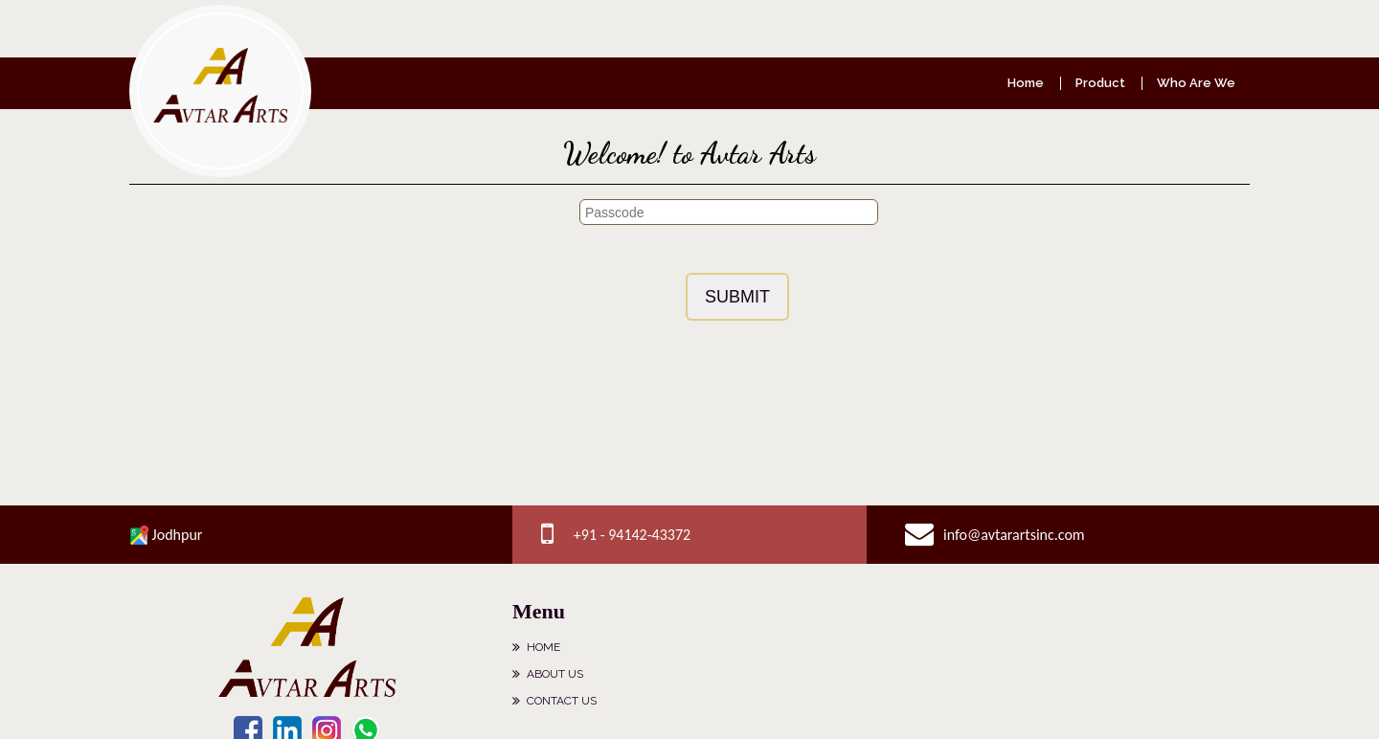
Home (1025, 83)
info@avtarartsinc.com (1014, 535)
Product (1100, 83)
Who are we (1196, 83)
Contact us (562, 700)
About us (555, 674)
